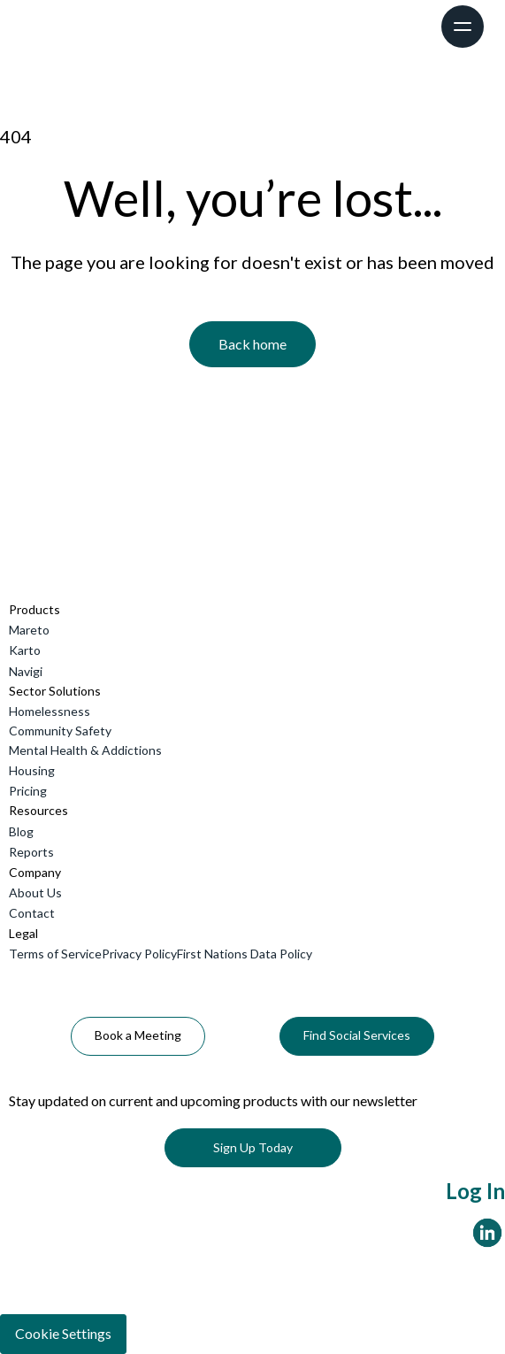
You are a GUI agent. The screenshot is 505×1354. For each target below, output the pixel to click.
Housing (32, 770)
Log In (475, 1191)
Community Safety (60, 730)
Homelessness (49, 711)
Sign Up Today (253, 1147)
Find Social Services (356, 1034)
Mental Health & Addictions (85, 750)
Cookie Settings (63, 1333)
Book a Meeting (138, 1034)
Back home (252, 343)
